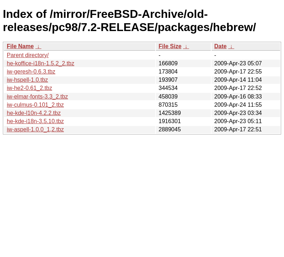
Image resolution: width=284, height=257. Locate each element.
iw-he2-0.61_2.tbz (29, 88)
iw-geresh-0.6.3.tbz (31, 72)
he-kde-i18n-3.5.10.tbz (35, 121)
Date (220, 46)
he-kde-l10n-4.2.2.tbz (34, 113)
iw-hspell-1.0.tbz (27, 80)
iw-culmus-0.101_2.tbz (35, 105)
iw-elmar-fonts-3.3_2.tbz (37, 97)
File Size (170, 46)
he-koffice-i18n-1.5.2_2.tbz (40, 63)
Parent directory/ (28, 55)
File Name (20, 46)
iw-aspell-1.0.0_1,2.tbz (35, 129)
